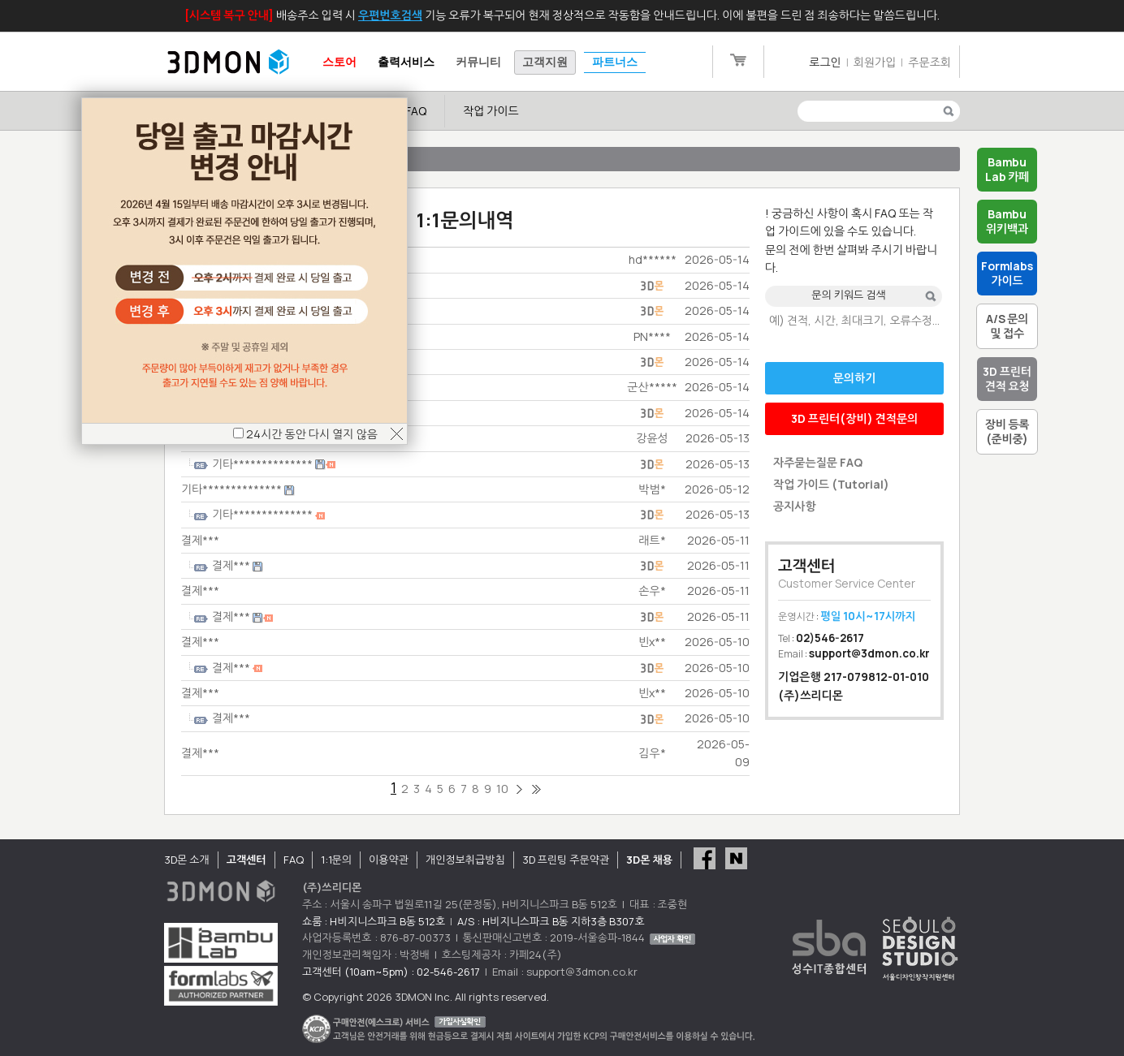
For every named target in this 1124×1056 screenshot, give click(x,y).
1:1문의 (336, 859)
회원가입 (875, 62)
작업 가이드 (491, 111)
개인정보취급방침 (465, 859)
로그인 (825, 62)
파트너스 (615, 62)
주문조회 (929, 62)
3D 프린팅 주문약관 (566, 859)
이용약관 (389, 859)
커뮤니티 (478, 62)
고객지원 (545, 62)
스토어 (339, 62)
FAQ (415, 111)
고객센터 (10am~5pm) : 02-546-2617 (391, 971)
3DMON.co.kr (228, 62)
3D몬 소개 (187, 859)
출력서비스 (406, 62)
